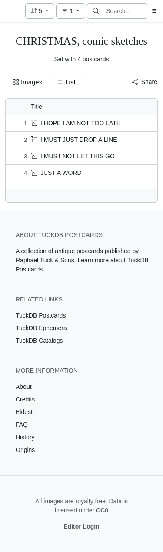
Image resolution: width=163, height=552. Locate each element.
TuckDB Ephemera (41, 328)
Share (144, 81)
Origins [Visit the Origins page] (25, 449)
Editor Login (81, 526)
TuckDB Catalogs (39, 340)
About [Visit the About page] (24, 386)
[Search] (96, 11)
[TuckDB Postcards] (11, 11)
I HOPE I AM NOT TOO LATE (75, 123)
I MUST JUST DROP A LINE (74, 139)
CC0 (102, 510)
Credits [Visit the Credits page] (25, 399)
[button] (39, 11)
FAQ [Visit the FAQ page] (22, 424)
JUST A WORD (56, 172)
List (66, 82)
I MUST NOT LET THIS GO (73, 156)
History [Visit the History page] (25, 437)
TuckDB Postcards (41, 315)
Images (27, 82)
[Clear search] (141, 11)
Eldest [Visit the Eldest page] (24, 411)
